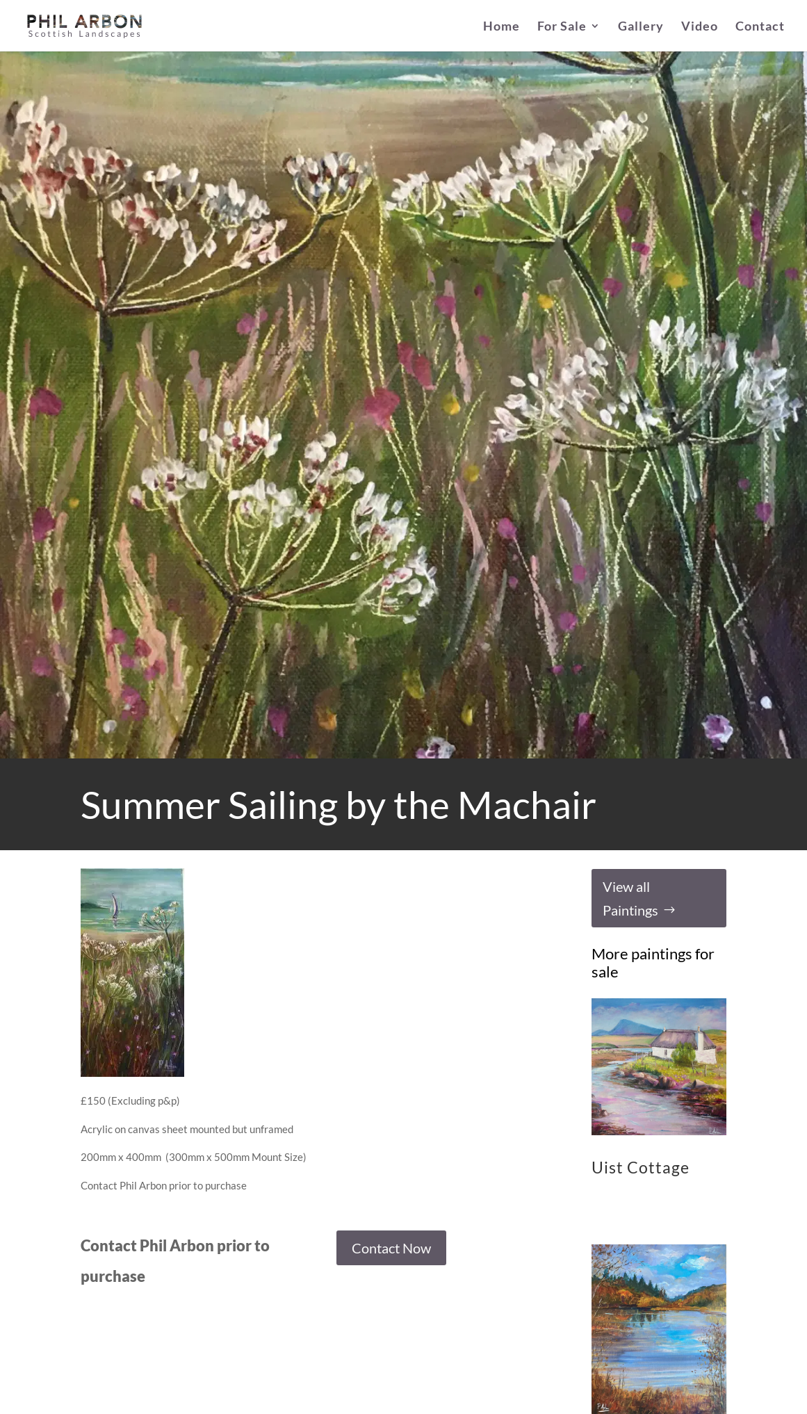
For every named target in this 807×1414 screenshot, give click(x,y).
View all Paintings (630, 898)
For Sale (562, 27)
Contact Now (391, 1248)
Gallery (641, 27)
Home (501, 27)
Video (699, 27)
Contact (760, 27)
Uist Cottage (641, 1167)
